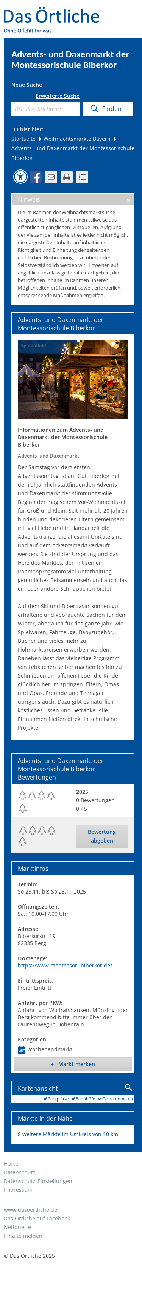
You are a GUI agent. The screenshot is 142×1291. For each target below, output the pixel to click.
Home (11, 1163)
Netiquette (17, 1227)
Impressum (18, 1189)
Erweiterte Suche (58, 95)
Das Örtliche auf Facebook (37, 1218)
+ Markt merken (73, 1064)
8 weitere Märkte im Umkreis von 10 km (68, 1134)
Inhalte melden (23, 1235)
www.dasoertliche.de (30, 1209)
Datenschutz (20, 1172)
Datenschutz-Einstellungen (38, 1181)
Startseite (23, 138)
